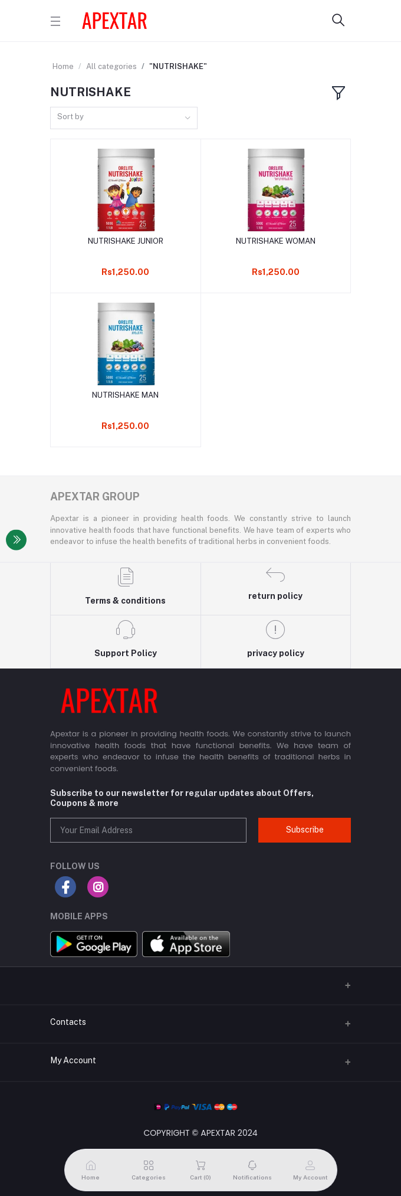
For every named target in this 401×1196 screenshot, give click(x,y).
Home (63, 66)
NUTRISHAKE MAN (125, 395)
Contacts (68, 1022)
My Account (73, 1060)
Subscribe (305, 829)
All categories (111, 66)
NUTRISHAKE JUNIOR (125, 241)
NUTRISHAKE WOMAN (275, 241)
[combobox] (124, 118)
